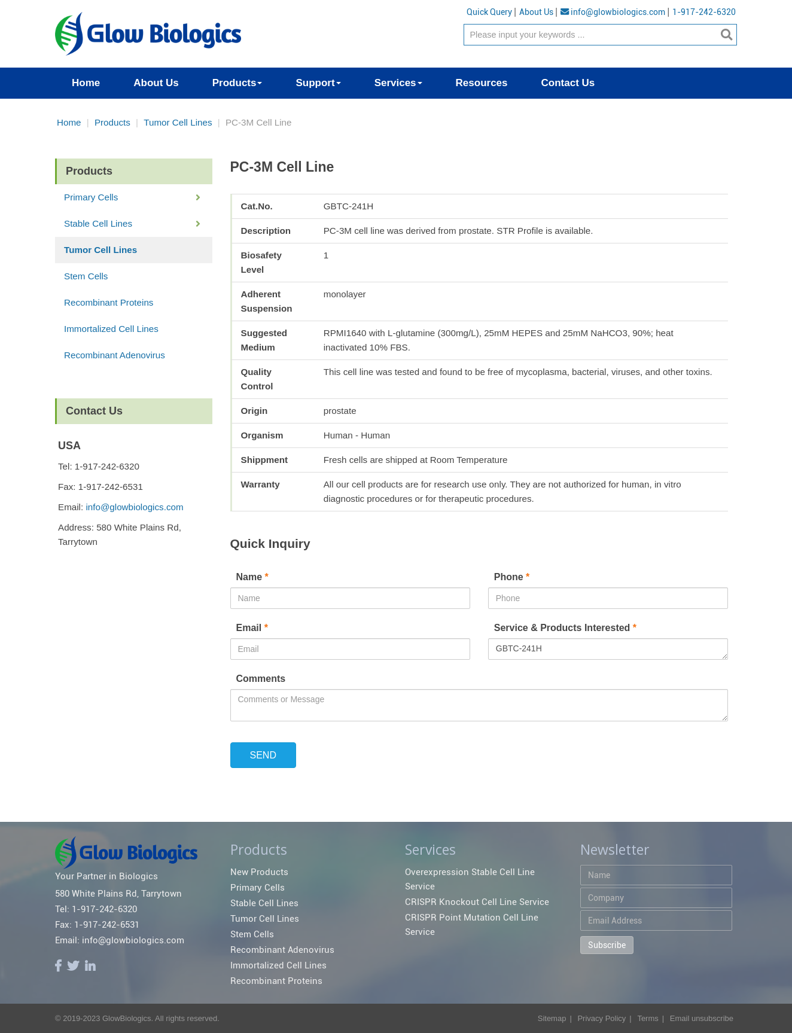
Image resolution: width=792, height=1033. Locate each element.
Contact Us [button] (568, 83)
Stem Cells (86, 276)
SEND (263, 755)
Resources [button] (482, 83)
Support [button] (318, 83)
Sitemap (552, 1018)
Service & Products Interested (565, 628)
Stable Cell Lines (98, 223)
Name (254, 577)
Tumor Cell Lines (178, 122)
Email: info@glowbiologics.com (119, 940)
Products (112, 122)
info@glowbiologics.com (613, 12)
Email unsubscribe (701, 1018)
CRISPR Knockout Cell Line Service (477, 902)
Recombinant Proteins (108, 302)
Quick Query (489, 12)
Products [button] (237, 83)
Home (69, 122)
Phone (513, 577)
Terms (647, 1018)
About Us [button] (156, 83)
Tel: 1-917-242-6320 (96, 909)
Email (253, 628)
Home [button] (86, 83)
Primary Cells (91, 197)
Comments (261, 679)
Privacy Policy (601, 1018)
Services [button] (398, 83)
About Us (536, 12)
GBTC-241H (608, 649)
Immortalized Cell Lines (111, 329)
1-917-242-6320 (704, 12)
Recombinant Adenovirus (114, 355)
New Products (259, 872)
